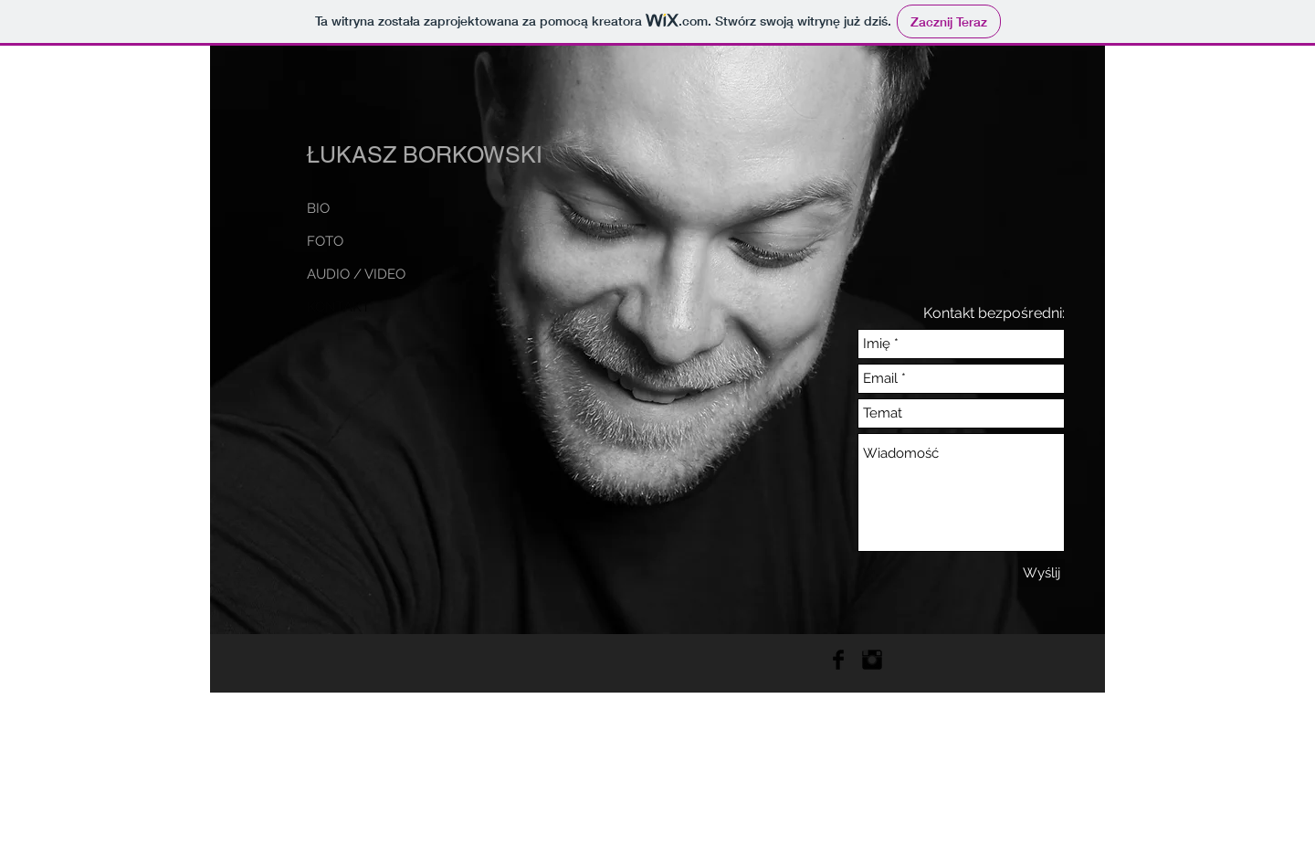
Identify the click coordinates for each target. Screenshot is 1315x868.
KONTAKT (338, 307)
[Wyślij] (1041, 573)
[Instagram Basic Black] (872, 660)
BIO (318, 208)
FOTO (325, 241)
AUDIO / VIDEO (356, 274)
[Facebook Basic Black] (838, 660)
